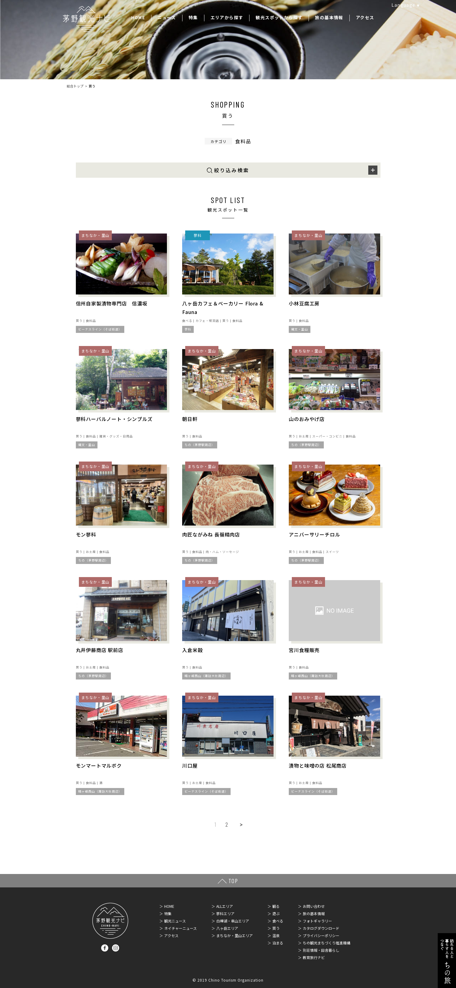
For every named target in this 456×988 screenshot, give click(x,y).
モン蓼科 (86, 534)
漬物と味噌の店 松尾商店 (318, 765)
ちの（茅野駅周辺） (200, 444)
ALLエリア (224, 906)
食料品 (91, 320)
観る (276, 906)
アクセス (365, 17)
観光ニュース (175, 920)
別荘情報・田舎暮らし (321, 950)
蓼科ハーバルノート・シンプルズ (114, 419)
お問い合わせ (314, 906)
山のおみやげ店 (307, 419)
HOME (138, 17)
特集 (193, 17)
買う (79, 320)
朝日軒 (189, 419)
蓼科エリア (225, 913)
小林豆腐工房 (304, 303)
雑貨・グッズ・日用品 (116, 436)
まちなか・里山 (95, 235)
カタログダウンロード (321, 928)
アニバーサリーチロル (314, 534)
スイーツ (332, 551)
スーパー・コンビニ (327, 436)
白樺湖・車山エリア (232, 920)
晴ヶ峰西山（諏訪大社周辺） (206, 675)
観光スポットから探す (279, 17)
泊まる (277, 942)
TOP (233, 880)
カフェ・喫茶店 (207, 320)
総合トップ (75, 86)
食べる (187, 320)
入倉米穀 (192, 650)
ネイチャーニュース (180, 928)
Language (403, 5)
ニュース (166, 17)
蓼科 (198, 235)
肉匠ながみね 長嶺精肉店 (211, 534)
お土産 (304, 436)
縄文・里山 (299, 329)
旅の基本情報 (329, 17)
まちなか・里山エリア (234, 935)
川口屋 (189, 765)
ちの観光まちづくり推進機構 (326, 942)
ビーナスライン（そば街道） (100, 329)
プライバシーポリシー (321, 935)
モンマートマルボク (99, 765)
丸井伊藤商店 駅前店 (99, 650)
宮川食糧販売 (304, 650)
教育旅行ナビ (314, 957)
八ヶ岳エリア (227, 928)
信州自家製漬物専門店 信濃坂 (111, 303)
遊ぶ (276, 913)
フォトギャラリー (317, 920)
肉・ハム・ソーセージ (222, 551)
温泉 (276, 935)
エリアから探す (226, 17)
